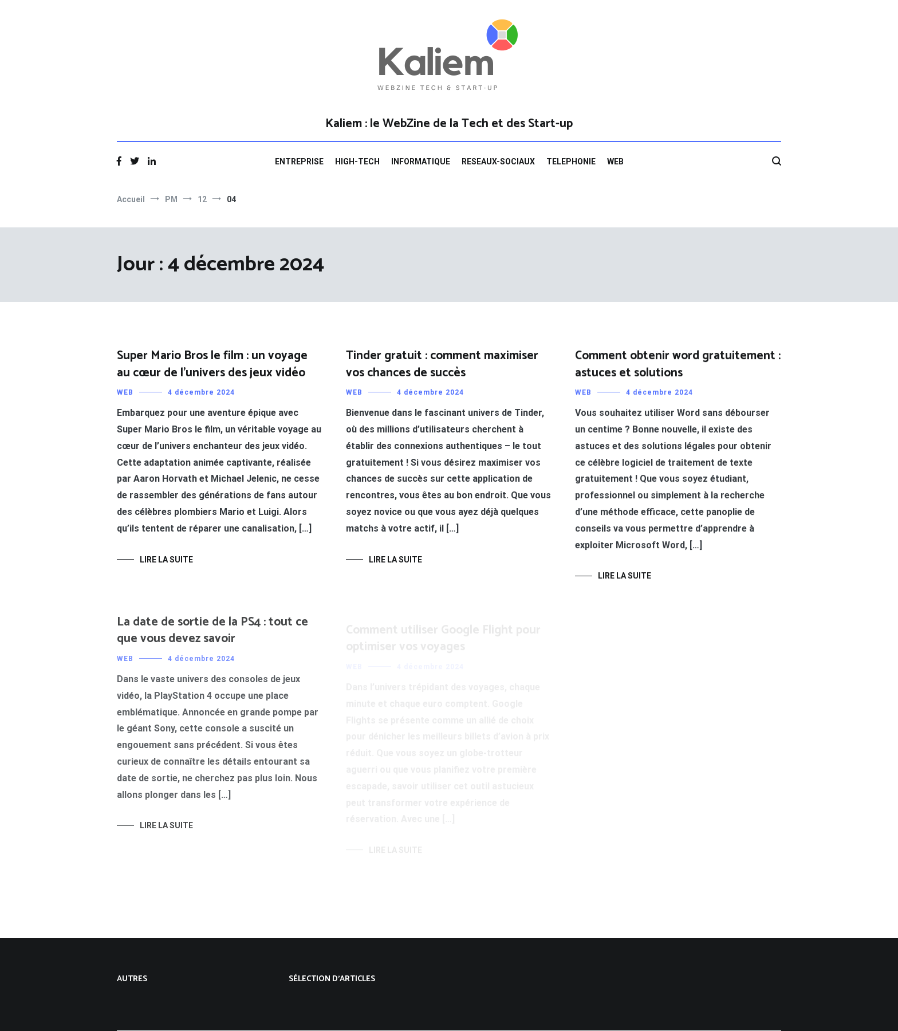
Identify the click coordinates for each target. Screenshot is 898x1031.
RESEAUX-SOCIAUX (498, 161)
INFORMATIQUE (420, 161)
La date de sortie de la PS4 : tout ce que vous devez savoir (212, 638)
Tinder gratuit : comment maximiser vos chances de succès (442, 364)
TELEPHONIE (571, 161)
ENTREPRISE (299, 161)
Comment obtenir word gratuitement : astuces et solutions (678, 366)
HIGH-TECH (357, 161)
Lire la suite (166, 559)
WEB (615, 161)
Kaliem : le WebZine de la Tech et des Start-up (449, 123)
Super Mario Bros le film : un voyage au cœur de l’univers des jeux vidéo (212, 364)
